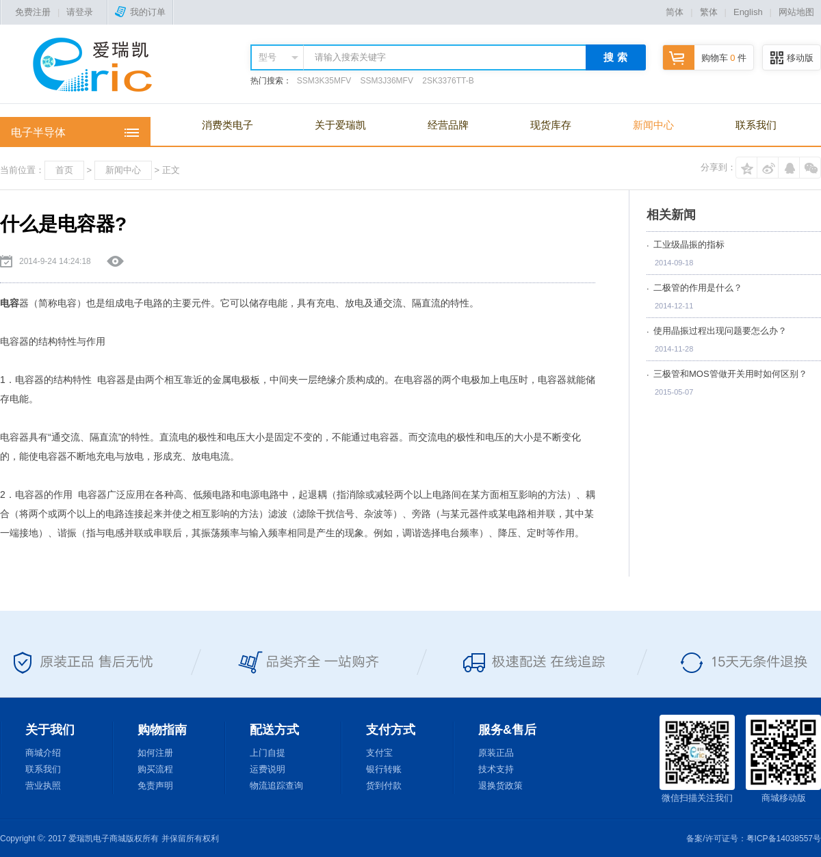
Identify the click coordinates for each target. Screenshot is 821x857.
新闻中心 (653, 125)
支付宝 (379, 753)
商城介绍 (43, 753)
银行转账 (384, 769)
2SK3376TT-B (447, 80)
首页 (64, 170)
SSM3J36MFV (387, 80)
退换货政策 (500, 785)
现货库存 (550, 125)
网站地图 (796, 12)
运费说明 (267, 769)
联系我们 (756, 125)
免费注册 (33, 12)
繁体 (709, 12)
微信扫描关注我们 (697, 759)
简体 (674, 12)
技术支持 (496, 769)
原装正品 (496, 753)
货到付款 (384, 785)
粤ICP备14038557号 (783, 838)
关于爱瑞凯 (340, 125)
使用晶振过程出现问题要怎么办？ (720, 331)
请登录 (79, 12)
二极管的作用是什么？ (697, 287)
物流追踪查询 (276, 785)
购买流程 (155, 769)
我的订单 (140, 12)
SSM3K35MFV (324, 80)
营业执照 (43, 785)
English (748, 12)
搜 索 (615, 57)
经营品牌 (448, 125)
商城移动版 (783, 759)
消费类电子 (227, 125)
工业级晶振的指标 (689, 244)
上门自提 (267, 753)
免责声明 (155, 785)
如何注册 (155, 753)
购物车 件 (704, 57)
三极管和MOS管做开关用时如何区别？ (730, 374)
